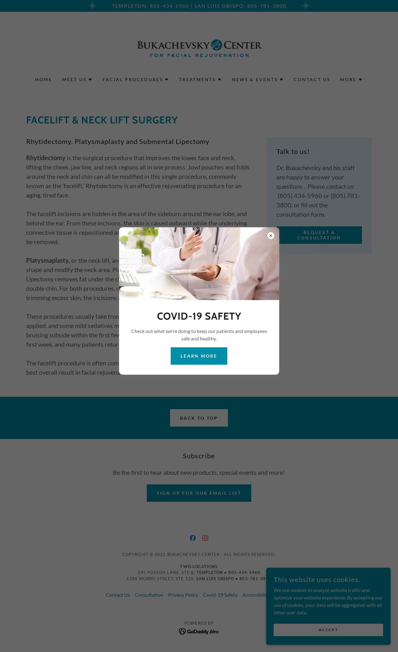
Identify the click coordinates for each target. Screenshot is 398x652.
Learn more (199, 355)
